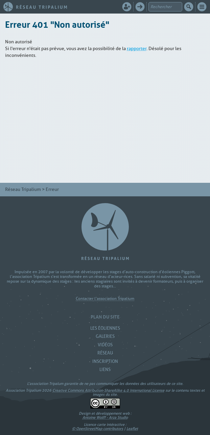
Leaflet (132, 428)
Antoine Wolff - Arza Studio (105, 417)
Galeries (105, 336)
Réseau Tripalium (23, 189)
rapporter (136, 48)
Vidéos (105, 345)
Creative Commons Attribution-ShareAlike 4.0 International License (108, 390)
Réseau (105, 353)
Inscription (105, 361)
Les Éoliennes (105, 328)
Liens (105, 369)
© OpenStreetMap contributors (97, 428)
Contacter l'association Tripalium (105, 298)
